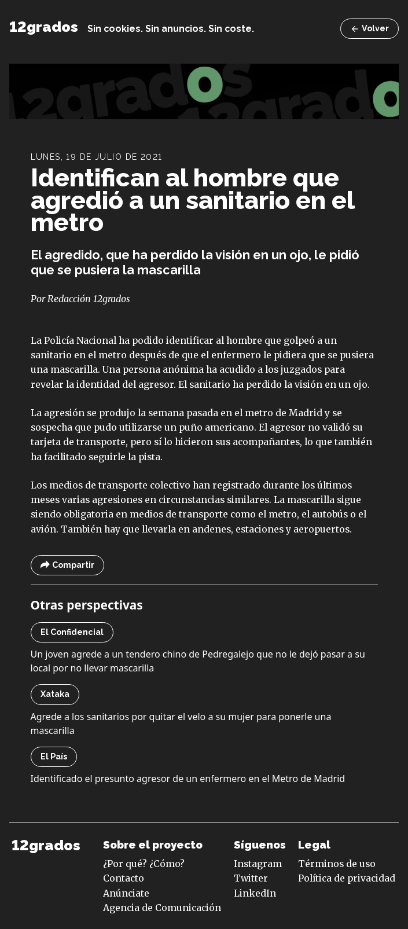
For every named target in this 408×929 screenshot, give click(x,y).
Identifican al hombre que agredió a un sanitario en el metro (192, 200)
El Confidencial (72, 632)
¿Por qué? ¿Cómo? (144, 863)
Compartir (67, 565)
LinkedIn (255, 893)
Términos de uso (337, 863)
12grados (43, 27)
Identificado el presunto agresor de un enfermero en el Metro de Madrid (188, 778)
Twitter (251, 878)
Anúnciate (126, 893)
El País (54, 756)
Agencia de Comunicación (162, 907)
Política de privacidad (346, 878)
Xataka (55, 694)
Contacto (123, 878)
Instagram (258, 863)
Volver (369, 29)
